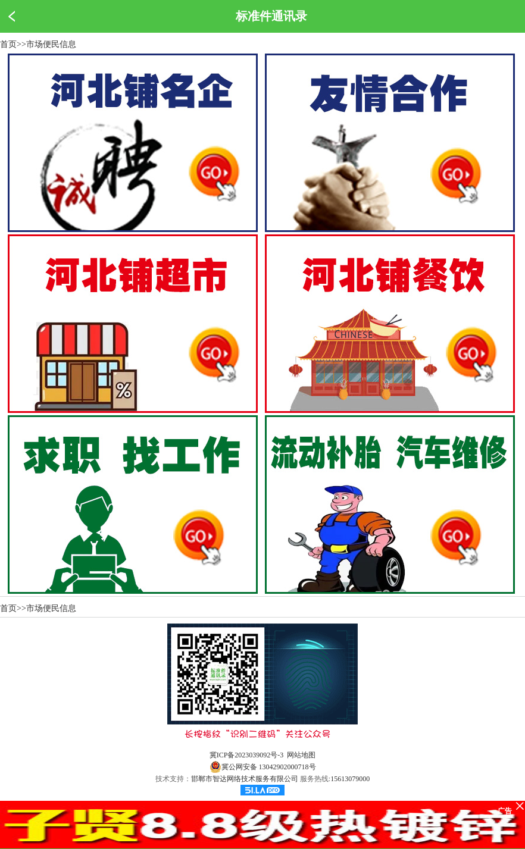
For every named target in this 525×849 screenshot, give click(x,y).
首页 (8, 44)
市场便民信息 (51, 44)
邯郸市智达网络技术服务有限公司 (244, 779)
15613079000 (350, 779)
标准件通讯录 (271, 16)
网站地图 (301, 755)
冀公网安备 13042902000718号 (263, 767)
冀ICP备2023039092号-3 (247, 755)
